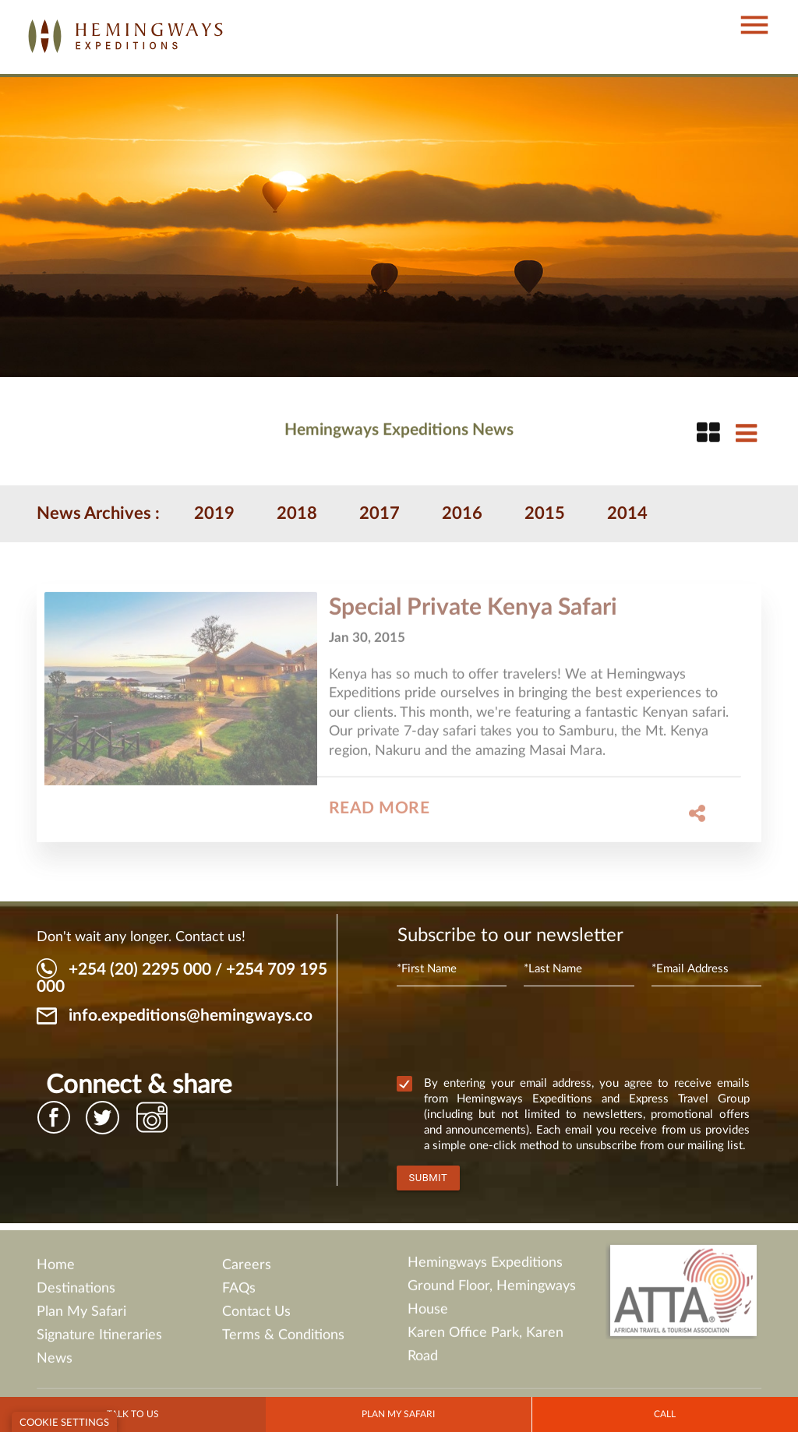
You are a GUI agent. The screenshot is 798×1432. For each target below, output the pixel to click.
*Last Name (553, 969)
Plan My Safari (81, 1317)
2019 (214, 513)
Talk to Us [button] (133, 1414)
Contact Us (256, 1317)
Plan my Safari (398, 1414)
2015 (544, 513)
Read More (379, 814)
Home (56, 1270)
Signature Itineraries (99, 1340)
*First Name (427, 969)
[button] (746, 9)
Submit (428, 1177)
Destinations (76, 1293)
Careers (246, 1270)
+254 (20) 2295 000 (140, 969)
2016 (462, 513)
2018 (297, 513)
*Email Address (690, 969)
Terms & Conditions (283, 1340)
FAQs (239, 1293)
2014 (627, 513)
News (54, 1363)
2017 (379, 513)
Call (665, 1414)
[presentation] (515, 1033)
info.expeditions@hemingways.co (190, 1015)
